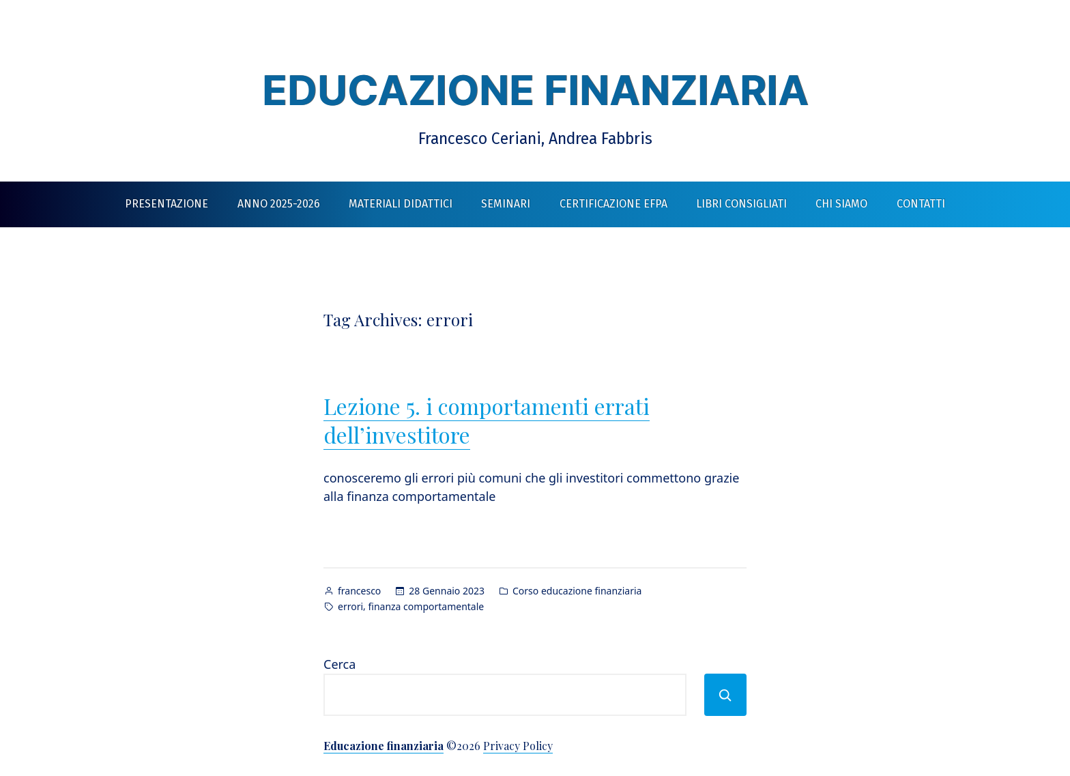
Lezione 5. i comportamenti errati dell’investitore (486, 420)
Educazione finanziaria (535, 90)
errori (350, 606)
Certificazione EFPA (613, 203)
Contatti (921, 203)
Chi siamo (841, 203)
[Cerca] (725, 695)
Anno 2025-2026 (278, 203)
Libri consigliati (741, 203)
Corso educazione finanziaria (576, 590)
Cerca (339, 664)
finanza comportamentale (426, 606)
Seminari (505, 203)
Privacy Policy (518, 745)
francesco (359, 590)
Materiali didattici (400, 203)
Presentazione (166, 203)
